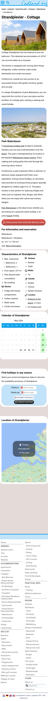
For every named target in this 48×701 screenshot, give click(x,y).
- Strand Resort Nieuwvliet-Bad (7, 610)
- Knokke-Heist (31, 664)
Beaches (4, 635)
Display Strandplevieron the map (24, 449)
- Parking (29, 590)
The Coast (29, 661)
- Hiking (28, 552)
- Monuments (6, 645)
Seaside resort (7, 550)
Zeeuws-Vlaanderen (33, 627)
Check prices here (23, 222)
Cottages (5, 574)
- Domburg (29, 614)
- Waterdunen (6, 614)
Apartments (6, 567)
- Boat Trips (6, 659)
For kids (4, 556)
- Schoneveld (6, 605)
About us (29, 682)
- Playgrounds (7, 662)
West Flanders (31, 651)
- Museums (5, 642)
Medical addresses (33, 593)
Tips (2, 553)
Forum (28, 597)
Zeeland (28, 604)
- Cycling (28, 549)
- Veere (28, 611)
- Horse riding (30, 556)
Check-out (15, 392)
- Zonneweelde (7, 618)
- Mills (3, 649)
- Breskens (29, 634)
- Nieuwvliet (30, 631)
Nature (4, 682)
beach (4, 154)
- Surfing (28, 562)
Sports (28, 542)
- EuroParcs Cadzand (10, 590)
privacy (28, 695)
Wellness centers (8, 676)
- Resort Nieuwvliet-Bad (11, 602)
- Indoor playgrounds (9, 665)
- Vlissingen (30, 621)
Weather (4, 560)
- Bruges (28, 654)
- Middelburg (30, 624)
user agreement (20, 695)
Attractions (5, 655)
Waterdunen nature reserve (24, 158)
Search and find (24, 402)
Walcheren (29, 607)
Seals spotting (31, 572)
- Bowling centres (8, 669)
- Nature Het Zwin (32, 648)
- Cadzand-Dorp (31, 641)
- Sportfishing (30, 566)
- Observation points (9, 652)
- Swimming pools (32, 546)
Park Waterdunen (9, 208)
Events (28, 579)
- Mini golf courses (9, 672)
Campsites (5, 570)
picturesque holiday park (13, 146)
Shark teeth (30, 569)
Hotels (3, 624)
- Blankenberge (31, 671)
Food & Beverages (32, 576)
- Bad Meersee (7, 577)
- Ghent (28, 658)
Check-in (15, 387)
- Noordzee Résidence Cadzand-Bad (10, 597)
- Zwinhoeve (6, 621)
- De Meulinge (7, 586)
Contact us (29, 689)
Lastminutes (6, 628)
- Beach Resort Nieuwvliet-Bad (7, 581)
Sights (3, 639)
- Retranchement (32, 644)
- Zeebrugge (30, 668)
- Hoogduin (5, 593)
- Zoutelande (30, 617)
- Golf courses (31, 559)
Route (27, 587)
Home (3, 542)
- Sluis (27, 638)
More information (13, 246)
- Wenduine (30, 674)
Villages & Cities (8, 679)
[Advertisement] (24, 364)
